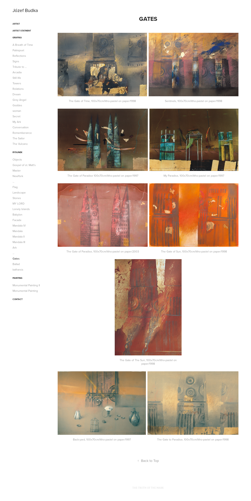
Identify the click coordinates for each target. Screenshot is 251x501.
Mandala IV (19, 226)
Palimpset (18, 50)
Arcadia (17, 72)
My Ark (17, 122)
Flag (15, 187)
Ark (15, 248)
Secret (16, 116)
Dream (17, 94)
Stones (17, 198)
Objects (17, 159)
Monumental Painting (25, 291)
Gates (16, 259)
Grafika (17, 37)
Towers (17, 83)
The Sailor (19, 138)
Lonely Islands (21, 209)
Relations (18, 89)
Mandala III (19, 242)
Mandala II (19, 237)
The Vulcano (20, 144)
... (13, 182)
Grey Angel (19, 100)
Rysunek (17, 152)
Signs (16, 61)
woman (17, 111)
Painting (17, 278)
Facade (17, 220)
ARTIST (16, 23)
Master (17, 171)
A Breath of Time (23, 45)
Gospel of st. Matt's (24, 165)
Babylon (17, 215)
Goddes (17, 105)
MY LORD (19, 204)
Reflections (19, 56)
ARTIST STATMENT (22, 30)
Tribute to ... (20, 67)
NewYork (18, 176)
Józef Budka (25, 10)
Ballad (16, 264)
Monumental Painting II (26, 285)
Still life (17, 78)
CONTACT (18, 299)
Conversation (21, 127)
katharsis (18, 270)
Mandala (18, 231)
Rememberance (22, 133)
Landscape (19, 193)
